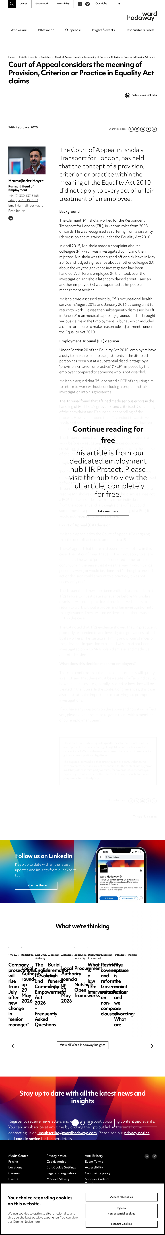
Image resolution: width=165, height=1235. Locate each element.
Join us (23, 3)
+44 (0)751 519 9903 (23, 200)
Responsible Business (140, 30)
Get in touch (42, 3)
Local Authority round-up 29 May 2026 (101, 968)
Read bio (16, 211)
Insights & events (103, 30)
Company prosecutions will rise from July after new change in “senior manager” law (32, 973)
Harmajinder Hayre (26, 181)
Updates (46, 57)
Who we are (19, 30)
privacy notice (137, 1133)
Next (152, 1045)
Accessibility (62, 3)
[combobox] (108, 4)
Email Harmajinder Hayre (25, 206)
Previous (12, 1045)
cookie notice (28, 1139)
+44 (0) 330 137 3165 (23, 196)
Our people (73, 30)
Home (11, 57)
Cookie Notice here (26, 1222)
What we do (46, 30)
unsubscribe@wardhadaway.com (67, 1133)
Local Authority (97, 955)
